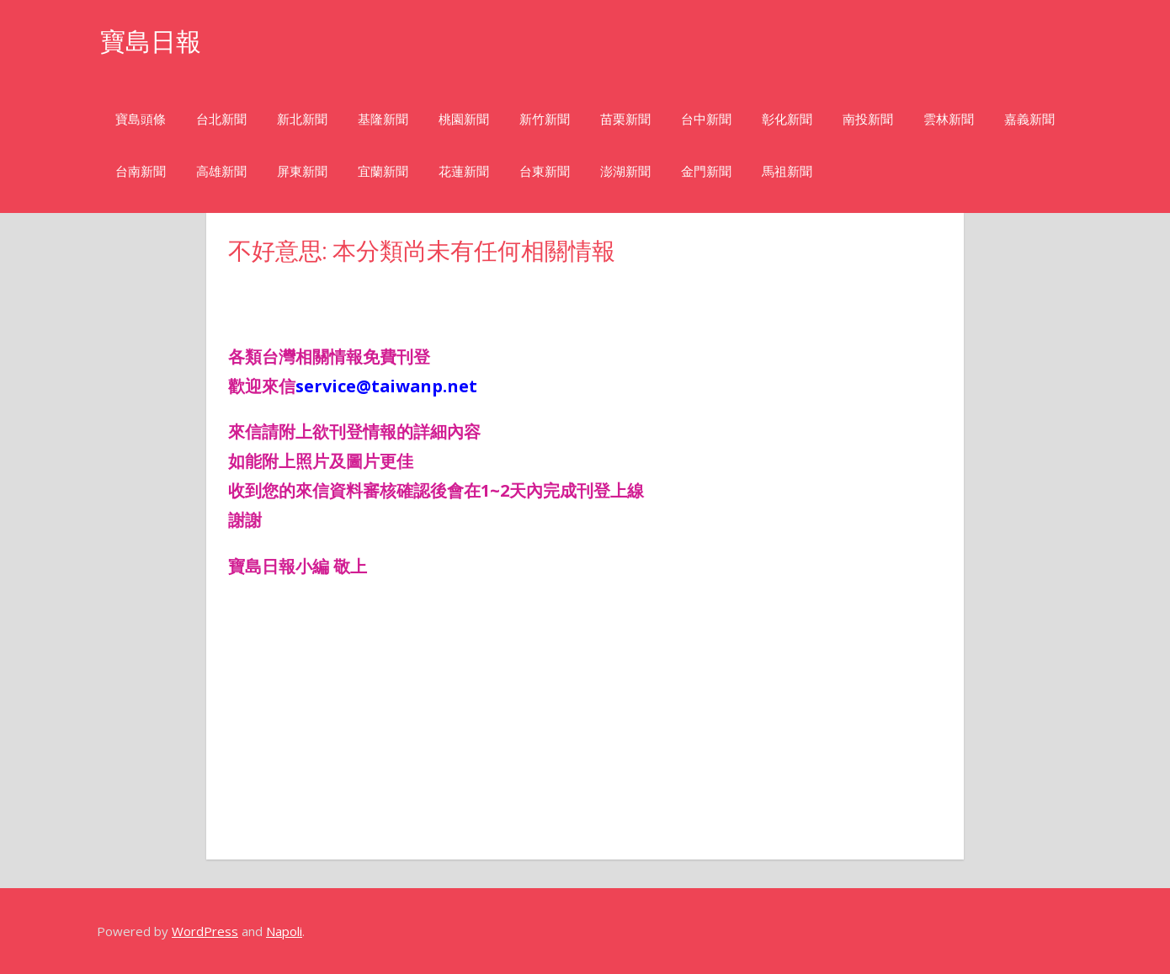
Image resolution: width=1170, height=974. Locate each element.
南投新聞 (868, 119)
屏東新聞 (302, 171)
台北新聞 (221, 119)
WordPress (205, 931)
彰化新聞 (787, 119)
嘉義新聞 (1029, 119)
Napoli (284, 931)
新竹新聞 (544, 119)
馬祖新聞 (787, 171)
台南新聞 (140, 171)
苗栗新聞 (625, 119)
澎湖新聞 (625, 171)
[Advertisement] (362, 293)
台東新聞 (544, 171)
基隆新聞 (383, 119)
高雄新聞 (221, 171)
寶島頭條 (140, 119)
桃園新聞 (464, 119)
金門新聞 (706, 171)
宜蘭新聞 (383, 171)
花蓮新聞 (464, 171)
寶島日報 (154, 40)
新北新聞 (302, 119)
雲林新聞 (948, 119)
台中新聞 (706, 119)
